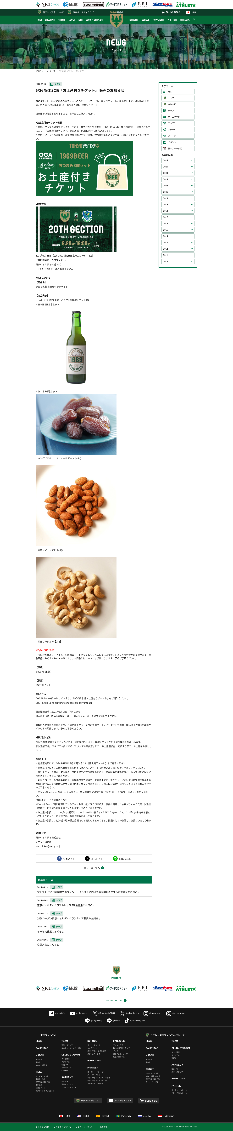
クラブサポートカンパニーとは (98, 1077)
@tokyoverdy (93, 1020)
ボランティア (66, 1067)
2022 (165, 185)
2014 (165, 236)
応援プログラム (119, 1057)
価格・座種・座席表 (153, 1076)
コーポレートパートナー (96, 1072)
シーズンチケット (42, 1076)
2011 (165, 255)
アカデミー (173, 123)
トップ (171, 98)
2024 (165, 173)
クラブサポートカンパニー (97, 1080)
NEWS (40, 19)
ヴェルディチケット (122, 1100)
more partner (114, 1000)
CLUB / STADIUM (94, 19)
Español (102, 1115)
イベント (172, 142)
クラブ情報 (65, 1059)
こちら (64, 799)
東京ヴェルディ (48, 1035)
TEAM (80, 19)
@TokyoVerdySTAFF (103, 1013)
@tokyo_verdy (152, 1013)
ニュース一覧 (49, 71)
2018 (165, 210)
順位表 (38, 1062)
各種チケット (40, 1088)
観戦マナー (65, 1064)
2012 (165, 248)
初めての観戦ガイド (43, 1065)
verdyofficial (57, 1013)
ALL (170, 91)
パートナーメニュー (94, 1075)
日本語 (64, 1115)
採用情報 (103, 1126)
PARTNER (172, 19)
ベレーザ (172, 104)
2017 (165, 217)
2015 (165, 229)
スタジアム (65, 1062)
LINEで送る (125, 858)
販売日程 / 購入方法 (43, 1082)
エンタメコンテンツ (120, 1054)
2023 (165, 179)
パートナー (173, 135)
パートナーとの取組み (95, 1083)
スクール (172, 129)
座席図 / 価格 (40, 1079)
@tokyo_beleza (129, 1013)
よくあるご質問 (42, 1126)
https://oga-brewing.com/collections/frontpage (67, 702)
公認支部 (64, 1070)
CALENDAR (50, 19)
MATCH (61, 19)
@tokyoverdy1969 (134, 1020)
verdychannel (79, 1013)
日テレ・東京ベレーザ (53, 12)
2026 (165, 160)
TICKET (71, 19)
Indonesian (166, 1115)
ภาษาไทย (144, 1115)
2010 (165, 261)
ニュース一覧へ (92, 867)
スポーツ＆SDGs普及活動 (96, 1051)
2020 (165, 198)
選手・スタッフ (67, 1045)
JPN (191, 12)
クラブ (57, 84)
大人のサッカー (93, 1048)
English (83, 1115)
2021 (165, 191)
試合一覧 (39, 1059)
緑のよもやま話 (175, 148)
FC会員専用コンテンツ (121, 1048)
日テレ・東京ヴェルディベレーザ (167, 1035)
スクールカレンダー (94, 1054)
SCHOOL (146, 19)
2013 (165, 242)
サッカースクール (93, 1045)
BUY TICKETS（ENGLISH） (45, 1091)
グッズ (115, 1051)
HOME (38, 71)
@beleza (113, 1020)
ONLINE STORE (173, 12)
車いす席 (39, 1085)
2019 (165, 204)
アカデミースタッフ (68, 1087)
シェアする (69, 858)
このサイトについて (62, 1126)
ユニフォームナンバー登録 (71, 1048)
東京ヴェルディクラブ (83, 12)
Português (123, 1115)
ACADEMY (133, 19)
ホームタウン (174, 116)
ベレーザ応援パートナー (180, 1093)
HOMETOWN (158, 19)
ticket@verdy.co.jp (51, 846)
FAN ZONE (185, 19)
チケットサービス (152, 1082)
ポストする (97, 858)
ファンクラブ (118, 1045)
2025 (165, 166)
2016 (165, 223)
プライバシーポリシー (85, 1126)
